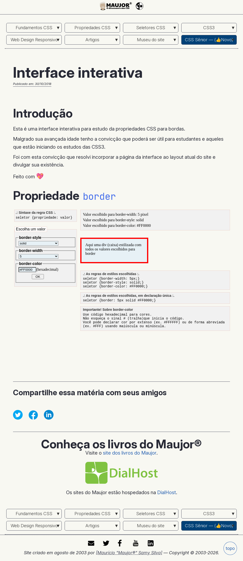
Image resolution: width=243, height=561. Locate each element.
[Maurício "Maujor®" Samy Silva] (129, 552)
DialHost (166, 492)
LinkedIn (151, 543)
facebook (121, 543)
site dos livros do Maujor (129, 453)
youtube (136, 543)
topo (230, 548)
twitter (106, 543)
